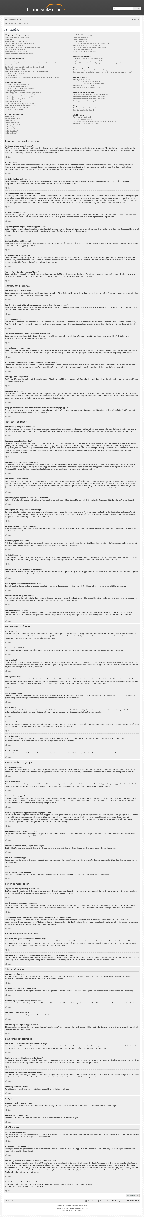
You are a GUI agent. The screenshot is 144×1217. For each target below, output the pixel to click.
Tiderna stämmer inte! (12, 65)
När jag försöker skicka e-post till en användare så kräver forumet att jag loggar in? (32, 77)
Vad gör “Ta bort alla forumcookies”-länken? (19, 53)
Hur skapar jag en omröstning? (15, 91)
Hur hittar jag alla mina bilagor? (83, 110)
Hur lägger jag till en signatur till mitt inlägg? (19, 88)
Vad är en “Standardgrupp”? (82, 49)
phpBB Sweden (75, 1208)
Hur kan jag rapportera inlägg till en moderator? (20, 103)
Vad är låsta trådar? (11, 131)
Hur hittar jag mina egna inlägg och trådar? (87, 87)
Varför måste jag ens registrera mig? (17, 37)
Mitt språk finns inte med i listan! (15, 69)
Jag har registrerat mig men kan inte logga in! (20, 43)
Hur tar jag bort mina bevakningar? (84, 101)
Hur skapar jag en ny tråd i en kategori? (18, 84)
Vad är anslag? (10, 127)
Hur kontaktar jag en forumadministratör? (86, 123)
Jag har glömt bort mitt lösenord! (15, 49)
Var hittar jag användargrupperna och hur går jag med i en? (92, 43)
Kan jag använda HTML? (13, 118)
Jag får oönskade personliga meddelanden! (87, 61)
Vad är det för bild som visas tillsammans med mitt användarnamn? (27, 71)
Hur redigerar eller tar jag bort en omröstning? (20, 95)
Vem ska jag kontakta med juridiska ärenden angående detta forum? (95, 121)
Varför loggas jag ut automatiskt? (16, 51)
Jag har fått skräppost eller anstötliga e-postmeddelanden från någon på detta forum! (101, 63)
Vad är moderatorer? (80, 39)
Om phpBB (32, 1137)
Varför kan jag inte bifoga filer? (15, 99)
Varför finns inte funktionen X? (83, 119)
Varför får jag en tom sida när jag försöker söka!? (89, 83)
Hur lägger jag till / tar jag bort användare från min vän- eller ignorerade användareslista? (102, 72)
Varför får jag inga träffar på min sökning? (86, 81)
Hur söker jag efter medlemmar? (84, 85)
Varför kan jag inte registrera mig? (16, 41)
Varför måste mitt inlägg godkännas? (17, 107)
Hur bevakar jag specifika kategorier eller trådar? (89, 96)
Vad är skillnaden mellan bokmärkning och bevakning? (91, 94)
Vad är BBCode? (10, 116)
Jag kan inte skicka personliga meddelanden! (88, 58)
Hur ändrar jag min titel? (13, 75)
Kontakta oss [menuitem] (90, 1201)
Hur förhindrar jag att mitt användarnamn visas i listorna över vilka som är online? (31, 63)
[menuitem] (19, 19)
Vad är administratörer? (81, 37)
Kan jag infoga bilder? (12, 122)
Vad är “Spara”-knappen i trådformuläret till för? (20, 105)
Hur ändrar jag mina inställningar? (16, 61)
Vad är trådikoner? (11, 133)
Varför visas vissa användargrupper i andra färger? (90, 47)
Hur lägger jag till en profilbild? (15, 73)
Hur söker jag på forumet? (81, 79)
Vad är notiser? (10, 129)
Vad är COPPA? (10, 39)
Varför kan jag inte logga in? (14, 45)
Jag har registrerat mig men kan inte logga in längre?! (22, 47)
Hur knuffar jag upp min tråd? (14, 109)
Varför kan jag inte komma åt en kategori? (19, 97)
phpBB (64, 1205)
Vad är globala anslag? (12, 125)
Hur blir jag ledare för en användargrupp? (86, 45)
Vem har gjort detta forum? (82, 117)
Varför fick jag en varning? (13, 101)
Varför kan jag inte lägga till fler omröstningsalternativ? (23, 93)
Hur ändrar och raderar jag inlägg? (16, 86)
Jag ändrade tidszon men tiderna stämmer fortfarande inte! (24, 67)
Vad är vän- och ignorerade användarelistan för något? (91, 70)
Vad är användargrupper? (81, 41)
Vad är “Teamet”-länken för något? (84, 51)
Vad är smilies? (10, 120)
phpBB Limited (62, 1134)
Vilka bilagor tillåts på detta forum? (84, 108)
